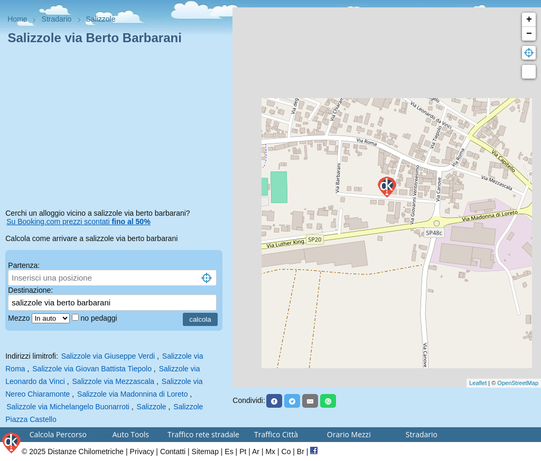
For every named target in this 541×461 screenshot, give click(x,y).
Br (300, 451)
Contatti (172, 451)
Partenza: (24, 265)
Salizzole (151, 406)
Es (229, 451)
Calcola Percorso (58, 434)
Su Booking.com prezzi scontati (78, 221)
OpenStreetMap (517, 383)
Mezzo (20, 318)
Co (286, 451)
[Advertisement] (116, 129)
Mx (270, 451)
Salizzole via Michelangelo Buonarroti (67, 406)
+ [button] (529, 19)
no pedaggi (99, 318)
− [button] (529, 33)
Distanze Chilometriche (86, 451)
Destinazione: (30, 290)
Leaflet (478, 383)
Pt (242, 451)
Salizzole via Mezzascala (113, 381)
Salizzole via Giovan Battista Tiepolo (92, 368)
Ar (255, 451)
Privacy (142, 451)
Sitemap (205, 451)
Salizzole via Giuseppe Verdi (108, 356)
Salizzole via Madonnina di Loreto (132, 394)
